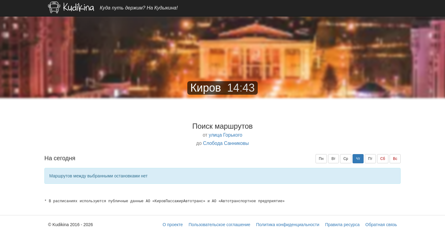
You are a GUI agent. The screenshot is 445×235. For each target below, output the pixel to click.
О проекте (173, 224)
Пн (321, 159)
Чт (358, 159)
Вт (333, 159)
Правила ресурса (342, 224)
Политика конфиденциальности (288, 224)
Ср (345, 159)
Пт (370, 159)
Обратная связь (381, 224)
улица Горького (225, 135)
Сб (382, 159)
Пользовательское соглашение (219, 224)
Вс (395, 159)
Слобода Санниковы (226, 143)
